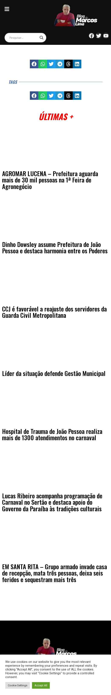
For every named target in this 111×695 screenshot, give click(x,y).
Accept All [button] (41, 685)
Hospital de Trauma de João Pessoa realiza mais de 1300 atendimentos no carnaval (52, 434)
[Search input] (23, 38)
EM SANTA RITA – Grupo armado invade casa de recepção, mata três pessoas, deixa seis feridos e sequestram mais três (54, 573)
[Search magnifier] (41, 38)
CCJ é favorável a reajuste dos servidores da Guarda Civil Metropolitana (54, 311)
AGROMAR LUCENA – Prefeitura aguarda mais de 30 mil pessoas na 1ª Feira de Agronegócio (50, 180)
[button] (34, 64)
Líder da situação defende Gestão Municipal (53, 373)
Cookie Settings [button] (17, 685)
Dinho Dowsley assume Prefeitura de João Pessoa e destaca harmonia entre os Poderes (55, 247)
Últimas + (56, 116)
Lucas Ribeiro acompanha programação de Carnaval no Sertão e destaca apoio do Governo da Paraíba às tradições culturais (52, 502)
